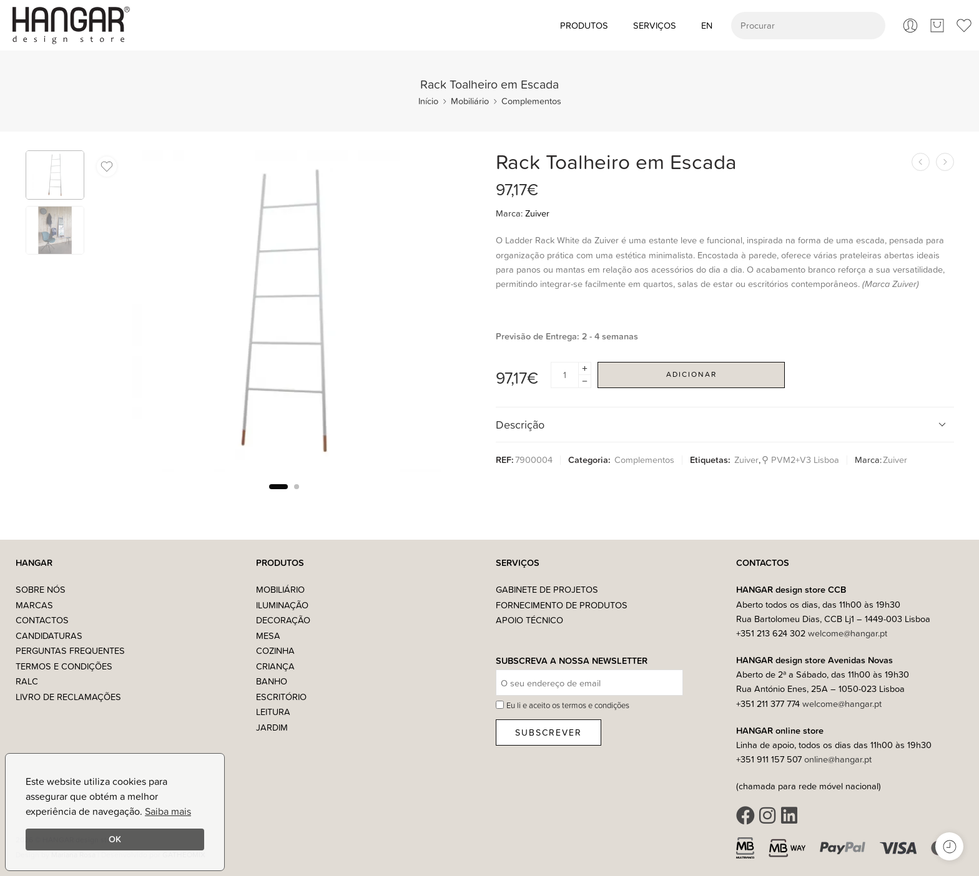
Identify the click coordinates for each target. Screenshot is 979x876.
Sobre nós (41, 589)
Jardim (272, 727)
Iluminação (282, 604)
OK (115, 838)
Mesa (268, 635)
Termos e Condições (64, 666)
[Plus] (584, 368)
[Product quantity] (565, 375)
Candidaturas (49, 635)
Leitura (273, 711)
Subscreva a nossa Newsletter (571, 661)
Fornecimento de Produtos (561, 604)
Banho (271, 681)
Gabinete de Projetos (547, 589)
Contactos (42, 619)
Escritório (281, 696)
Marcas (34, 604)
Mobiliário (470, 100)
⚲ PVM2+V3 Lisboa (800, 459)
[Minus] (584, 381)
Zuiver (537, 213)
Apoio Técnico (529, 619)
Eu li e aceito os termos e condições (567, 705)
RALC (27, 681)
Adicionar (691, 374)
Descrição (723, 424)
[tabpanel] (283, 314)
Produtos (584, 25)
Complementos (531, 100)
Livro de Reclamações (68, 696)
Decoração (283, 619)
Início (428, 100)
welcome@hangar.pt (847, 633)
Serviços (654, 25)
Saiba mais (168, 811)
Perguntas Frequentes (70, 650)
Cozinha (275, 650)
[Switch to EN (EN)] (707, 25)
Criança (275, 666)
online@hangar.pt (838, 759)
